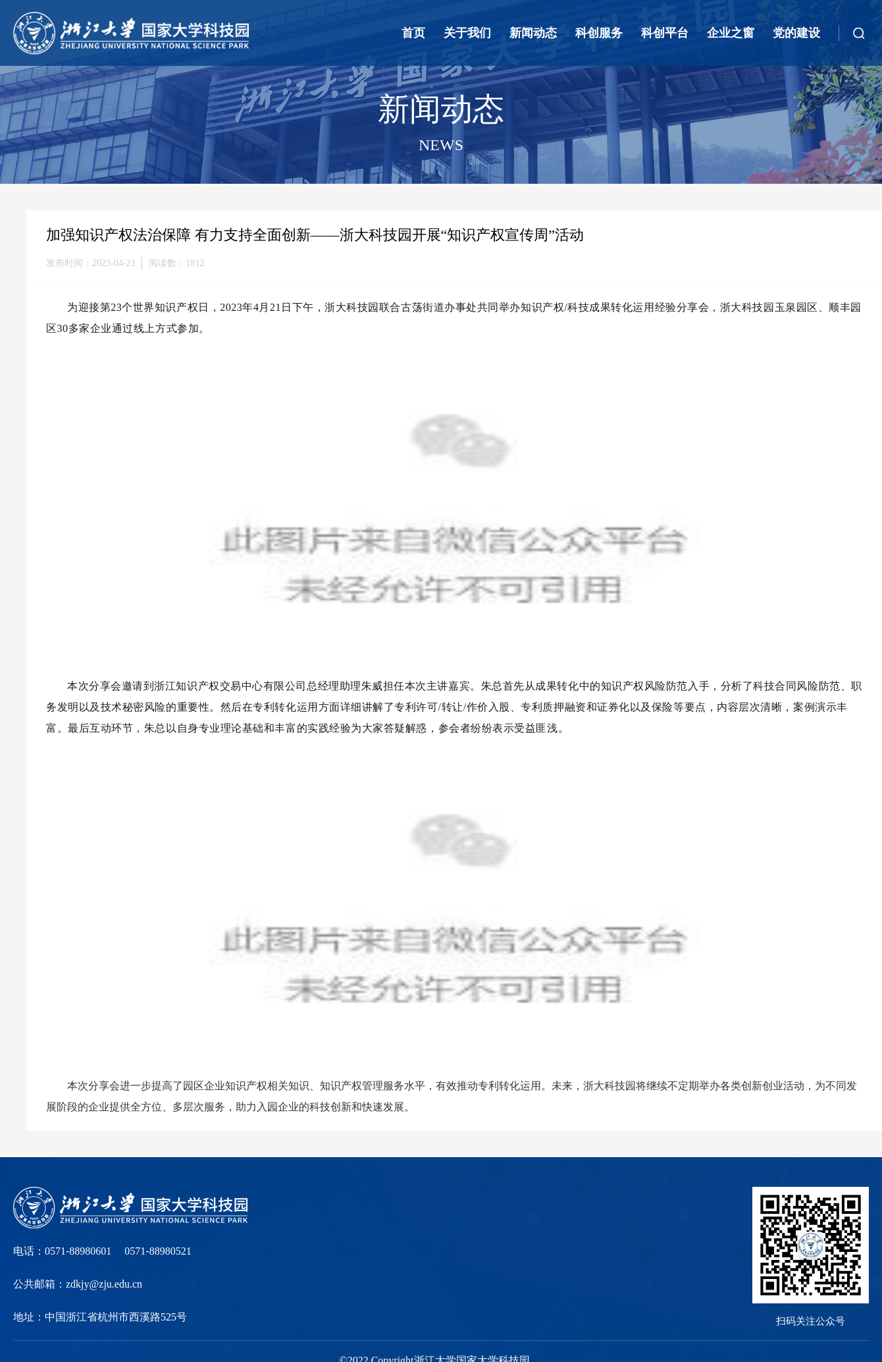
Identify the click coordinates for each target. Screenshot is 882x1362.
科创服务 (599, 33)
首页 (413, 33)
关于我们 (467, 33)
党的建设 (796, 33)
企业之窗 (730, 33)
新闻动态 (533, 33)
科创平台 (664, 33)
